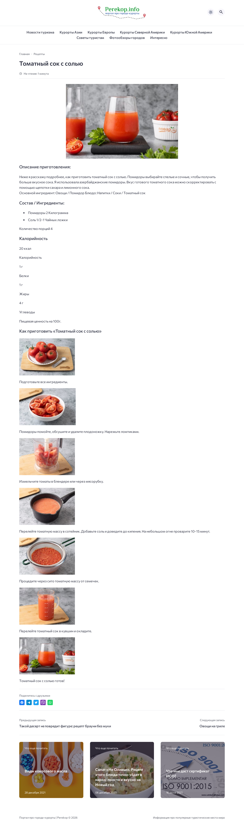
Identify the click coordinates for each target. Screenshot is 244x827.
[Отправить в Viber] (43, 702)
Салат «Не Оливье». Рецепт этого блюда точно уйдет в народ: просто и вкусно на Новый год (119, 777)
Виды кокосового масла (46, 771)
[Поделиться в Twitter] (36, 702)
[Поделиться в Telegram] (29, 702)
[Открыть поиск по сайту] (221, 12)
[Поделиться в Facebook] (22, 702)
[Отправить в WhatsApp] (50, 702)
